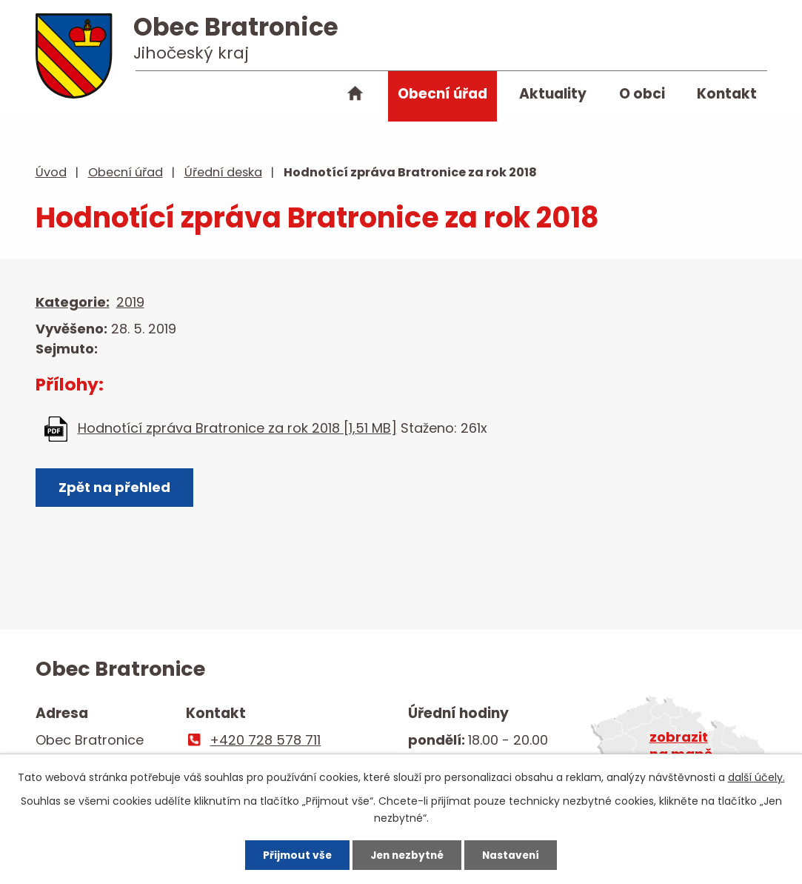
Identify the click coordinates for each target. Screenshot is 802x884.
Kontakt (727, 94)
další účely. (756, 776)
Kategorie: (73, 302)
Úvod (355, 96)
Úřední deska (223, 172)
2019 (130, 302)
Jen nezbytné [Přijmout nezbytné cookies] (407, 854)
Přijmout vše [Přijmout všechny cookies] (292, 854)
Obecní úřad (442, 94)
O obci (642, 94)
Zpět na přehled (115, 488)
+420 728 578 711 (265, 740)
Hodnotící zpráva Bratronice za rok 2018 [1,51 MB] (237, 428)
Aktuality (553, 94)
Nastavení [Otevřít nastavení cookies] (515, 854)
